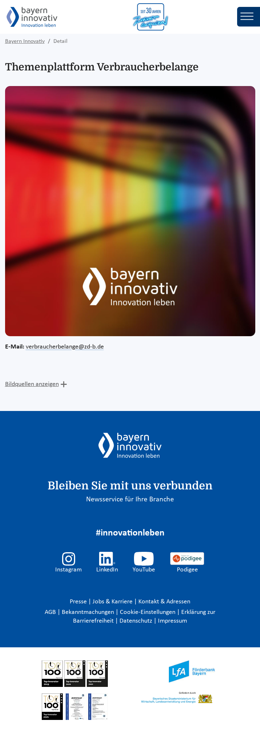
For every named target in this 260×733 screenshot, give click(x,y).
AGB (51, 612)
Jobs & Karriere (113, 601)
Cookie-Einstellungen (147, 612)
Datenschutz (136, 621)
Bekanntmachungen (88, 612)
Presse (79, 601)
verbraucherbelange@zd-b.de (65, 346)
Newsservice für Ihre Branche (130, 499)
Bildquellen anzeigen (32, 384)
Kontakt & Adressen (164, 601)
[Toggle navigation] (248, 17)
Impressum (172, 621)
